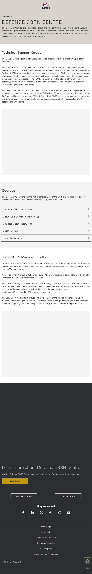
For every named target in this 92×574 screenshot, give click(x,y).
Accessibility (46, 532)
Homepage (46, 526)
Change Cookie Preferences (46, 554)
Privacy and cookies (46, 543)
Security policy (46, 548)
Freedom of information (46, 537)
